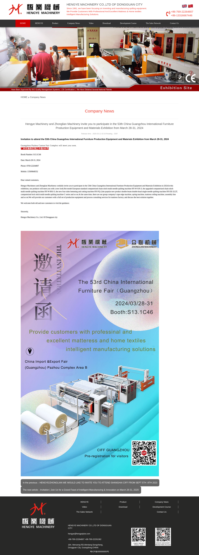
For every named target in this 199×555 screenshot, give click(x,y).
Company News (73, 23)
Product (55, 23)
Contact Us (174, 23)
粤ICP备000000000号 (99, 551)
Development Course (128, 23)
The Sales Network (153, 23)
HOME (23, 23)
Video (91, 23)
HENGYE (39, 23)
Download (107, 23)
